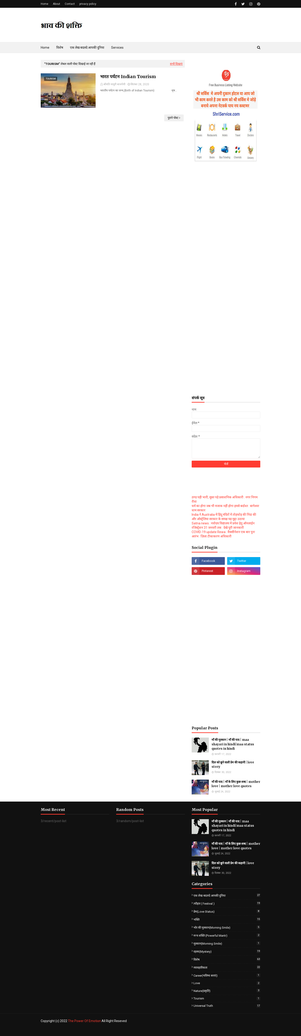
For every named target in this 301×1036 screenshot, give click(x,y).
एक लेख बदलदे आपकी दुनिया (227, 895)
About (56, 3)
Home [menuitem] (45, 47)
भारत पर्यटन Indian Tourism (128, 76)
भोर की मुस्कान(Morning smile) (227, 927)
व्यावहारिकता (227, 967)
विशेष (227, 959)
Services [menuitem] (117, 47)
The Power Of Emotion (84, 1021)
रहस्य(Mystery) (227, 951)
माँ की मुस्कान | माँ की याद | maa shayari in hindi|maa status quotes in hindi (233, 744)
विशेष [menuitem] (59, 47)
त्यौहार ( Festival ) (227, 903)
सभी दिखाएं (176, 64)
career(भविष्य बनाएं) (227, 975)
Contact (70, 3)
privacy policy (87, 3)
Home (44, 3)
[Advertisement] (226, 319)
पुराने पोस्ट (173, 118)
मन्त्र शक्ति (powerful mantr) (227, 935)
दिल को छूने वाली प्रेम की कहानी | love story (233, 764)
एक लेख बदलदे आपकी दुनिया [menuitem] (87, 47)
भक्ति (227, 919)
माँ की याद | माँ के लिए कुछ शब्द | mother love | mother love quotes (236, 784)
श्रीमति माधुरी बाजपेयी (114, 84)
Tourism (227, 998)
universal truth (227, 1005)
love (227, 983)
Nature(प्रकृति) (227, 991)
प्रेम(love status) (227, 911)
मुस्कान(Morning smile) (227, 943)
